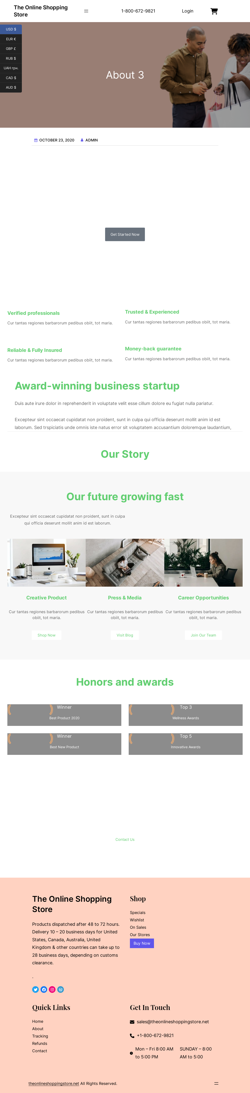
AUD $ (14, 88)
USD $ (14, 29)
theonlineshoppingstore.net (53, 1083)
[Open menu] (86, 11)
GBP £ (14, 49)
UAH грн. (13, 68)
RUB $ (14, 59)
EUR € (14, 39)
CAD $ (14, 78)
